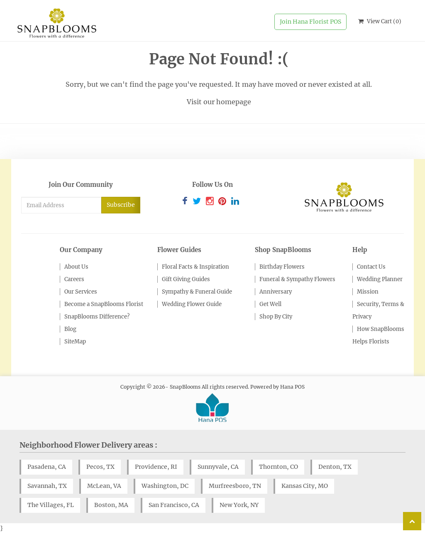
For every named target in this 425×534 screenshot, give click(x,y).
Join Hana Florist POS (310, 21)
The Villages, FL (50, 505)
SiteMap (75, 341)
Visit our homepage (219, 102)
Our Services (80, 291)
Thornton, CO (278, 466)
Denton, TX (335, 466)
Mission (368, 291)
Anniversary (275, 291)
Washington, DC (165, 486)
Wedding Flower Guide (192, 304)
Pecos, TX (100, 466)
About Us (76, 266)
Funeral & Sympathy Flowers (297, 279)
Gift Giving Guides (186, 279)
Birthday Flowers (282, 266)
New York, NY (239, 505)
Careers (74, 279)
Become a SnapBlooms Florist (103, 304)
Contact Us (371, 266)
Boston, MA (111, 505)
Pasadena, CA (46, 466)
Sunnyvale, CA (218, 466)
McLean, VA (104, 486)
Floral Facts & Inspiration (195, 266)
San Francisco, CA (174, 505)
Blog (70, 329)
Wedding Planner (380, 279)
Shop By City (275, 316)
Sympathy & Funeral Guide (197, 291)
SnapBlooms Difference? (96, 316)
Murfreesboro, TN (235, 486)
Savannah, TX (47, 486)
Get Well (270, 304)
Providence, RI (156, 466)
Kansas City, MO (304, 486)
